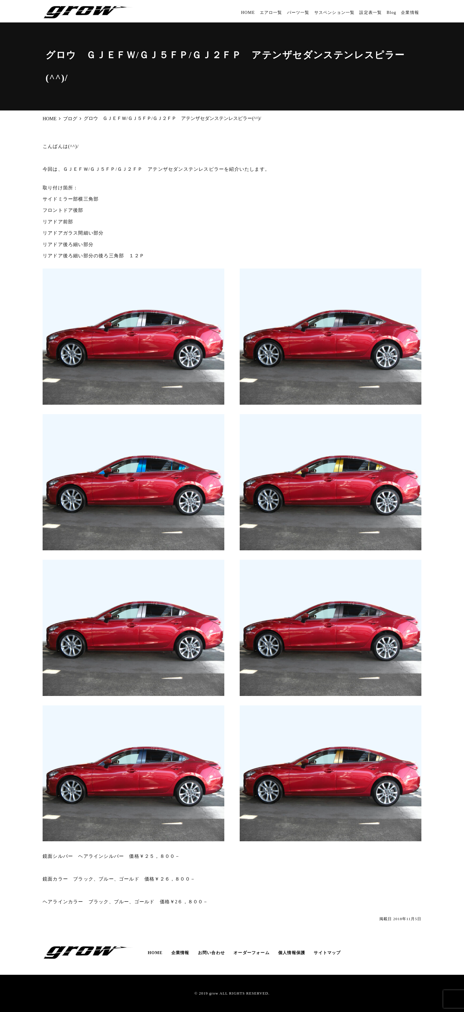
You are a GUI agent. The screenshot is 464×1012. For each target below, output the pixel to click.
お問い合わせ (211, 952)
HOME (248, 12)
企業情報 (410, 12)
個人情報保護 (291, 952)
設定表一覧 (370, 12)
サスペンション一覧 (334, 12)
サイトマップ (327, 952)
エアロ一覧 (271, 12)
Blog (391, 12)
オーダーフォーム (251, 952)
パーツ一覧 (298, 12)
